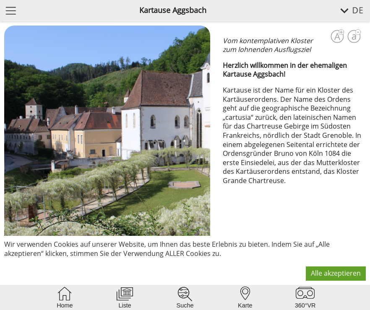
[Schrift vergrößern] (337, 36)
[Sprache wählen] (347, 10)
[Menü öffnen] (11, 10)
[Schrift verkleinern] (354, 36)
